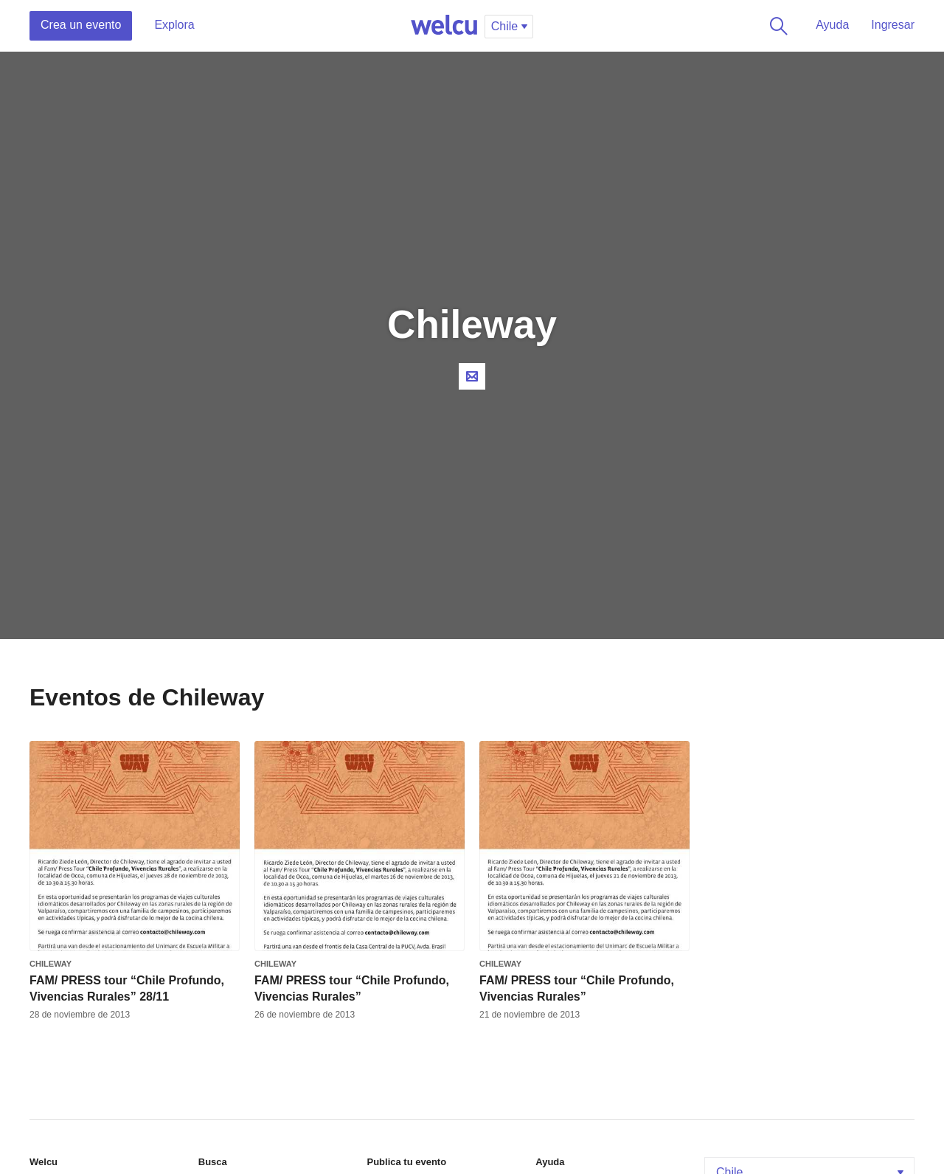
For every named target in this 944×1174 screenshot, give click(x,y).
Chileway (51, 963)
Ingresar (892, 24)
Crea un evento (81, 24)
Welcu (444, 26)
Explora (174, 24)
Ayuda (832, 24)
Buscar (776, 26)
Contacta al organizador (472, 376)
